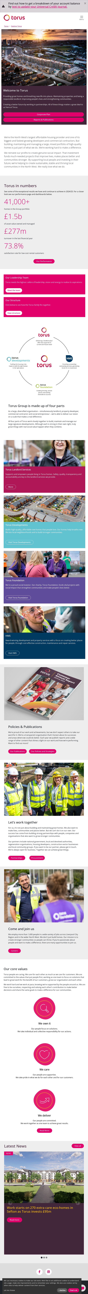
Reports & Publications (44, 119)
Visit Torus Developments (19, 542)
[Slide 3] (46, 1258)
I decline (62, 1290)
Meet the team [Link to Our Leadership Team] (13, 290)
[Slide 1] (42, 1258)
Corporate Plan (43, 114)
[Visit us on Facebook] (39, 1272)
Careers (14, 950)
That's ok (73, 1290)
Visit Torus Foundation (18, 597)
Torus (6, 26)
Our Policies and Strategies (42, 751)
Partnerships (16, 858)
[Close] (85, 3)
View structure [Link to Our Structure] (13, 313)
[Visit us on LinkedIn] (48, 1272)
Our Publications (17, 751)
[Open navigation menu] (81, 18)
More (10, 487)
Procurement (37, 858)
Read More (44, 1130)
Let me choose (9, 1290)
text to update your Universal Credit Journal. (39, 6)
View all (77, 1146)
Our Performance (44, 261)
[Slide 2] (44, 1258)
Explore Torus (16, 26)
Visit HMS (12, 653)
